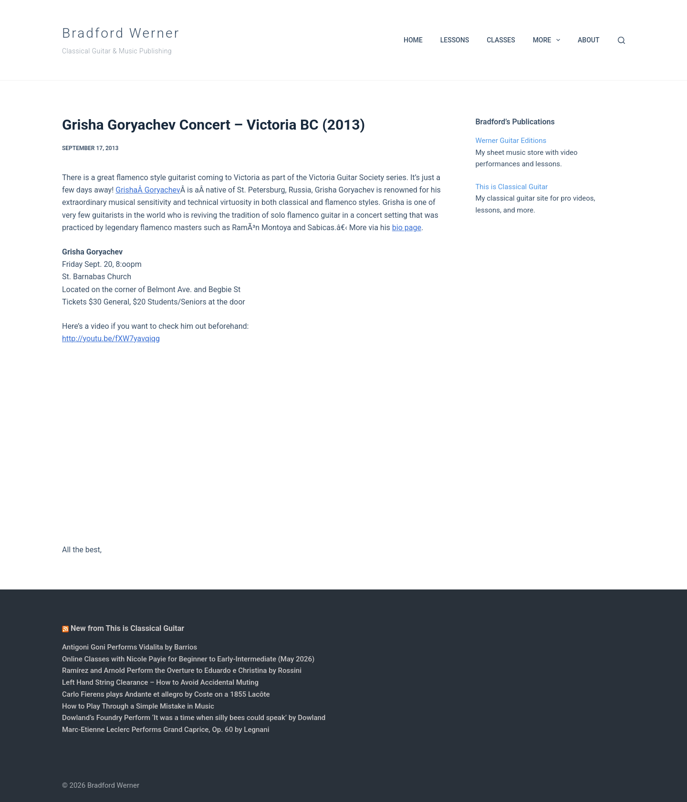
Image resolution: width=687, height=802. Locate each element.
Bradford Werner (121, 33)
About (588, 40)
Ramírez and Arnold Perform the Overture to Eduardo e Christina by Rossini (182, 670)
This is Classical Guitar (511, 187)
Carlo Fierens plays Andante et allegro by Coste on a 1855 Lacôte (166, 694)
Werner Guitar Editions (510, 140)
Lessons (454, 40)
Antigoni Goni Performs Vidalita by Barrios (129, 647)
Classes (501, 40)
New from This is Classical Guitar (127, 628)
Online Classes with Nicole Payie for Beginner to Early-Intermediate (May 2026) (188, 659)
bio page (406, 227)
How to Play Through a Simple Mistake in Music (138, 706)
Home (413, 40)
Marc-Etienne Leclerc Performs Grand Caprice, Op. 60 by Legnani (166, 729)
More (548, 40)
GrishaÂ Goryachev (147, 189)
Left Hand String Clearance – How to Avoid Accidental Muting (160, 682)
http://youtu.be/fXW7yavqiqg (111, 338)
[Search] (621, 40)
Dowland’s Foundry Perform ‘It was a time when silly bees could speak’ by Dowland (193, 717)
